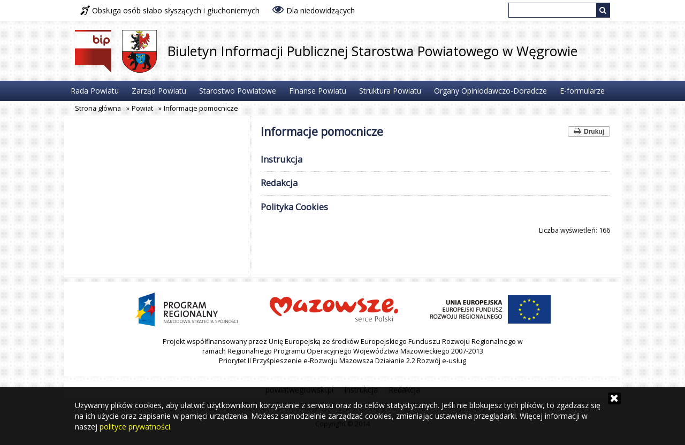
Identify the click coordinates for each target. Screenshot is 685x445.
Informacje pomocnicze (201, 108)
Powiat (142, 108)
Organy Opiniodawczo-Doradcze (490, 91)
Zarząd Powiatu (159, 91)
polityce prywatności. (136, 426)
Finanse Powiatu (317, 91)
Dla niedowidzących (313, 10)
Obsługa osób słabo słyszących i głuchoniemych (170, 10)
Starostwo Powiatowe (237, 91)
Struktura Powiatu (390, 91)
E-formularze (582, 91)
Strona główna (98, 108)
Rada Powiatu (95, 91)
